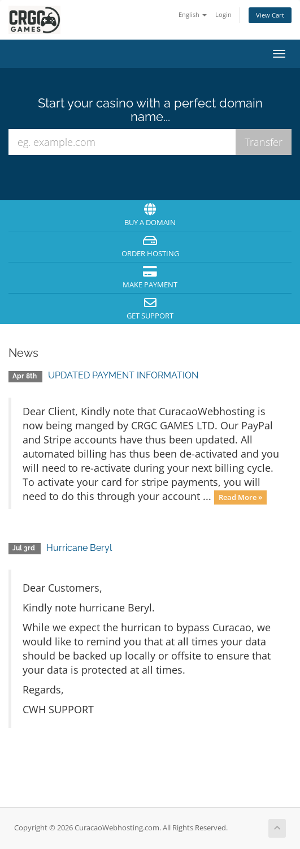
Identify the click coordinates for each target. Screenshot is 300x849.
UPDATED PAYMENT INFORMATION (123, 375)
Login (223, 14)
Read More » (240, 497)
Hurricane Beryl (79, 547)
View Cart (270, 15)
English (193, 14)
